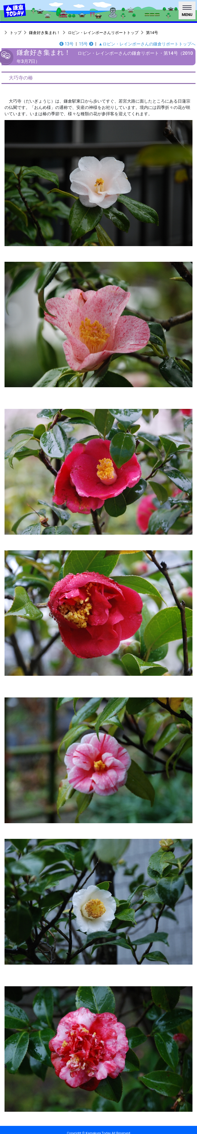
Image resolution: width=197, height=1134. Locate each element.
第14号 (152, 32)
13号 (66, 44)
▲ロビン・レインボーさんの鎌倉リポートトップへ (146, 44)
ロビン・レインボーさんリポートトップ (103, 32)
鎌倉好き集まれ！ (44, 32)
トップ (15, 32)
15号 (86, 44)
